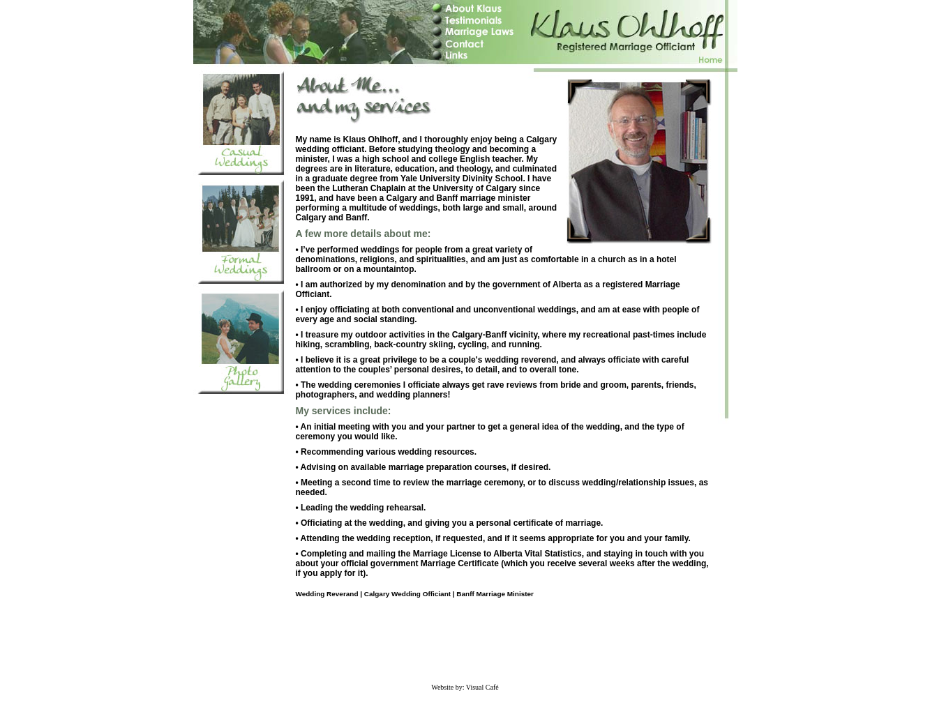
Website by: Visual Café (464, 687)
